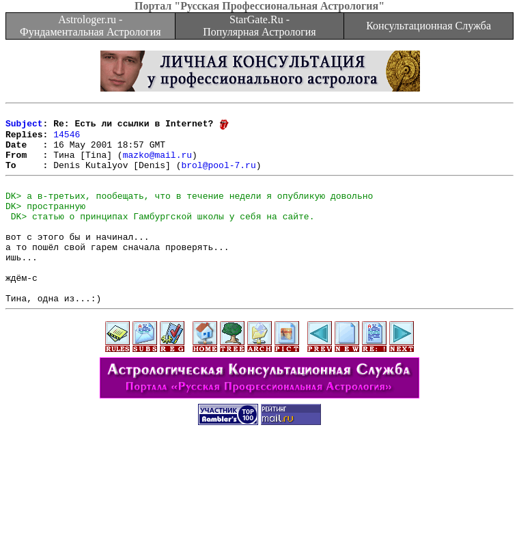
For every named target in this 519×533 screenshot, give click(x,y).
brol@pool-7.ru (218, 176)
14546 (66, 139)
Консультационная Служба (428, 25)
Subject (24, 127)
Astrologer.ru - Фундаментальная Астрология (90, 26)
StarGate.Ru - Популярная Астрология (259, 26)
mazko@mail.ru (157, 164)
